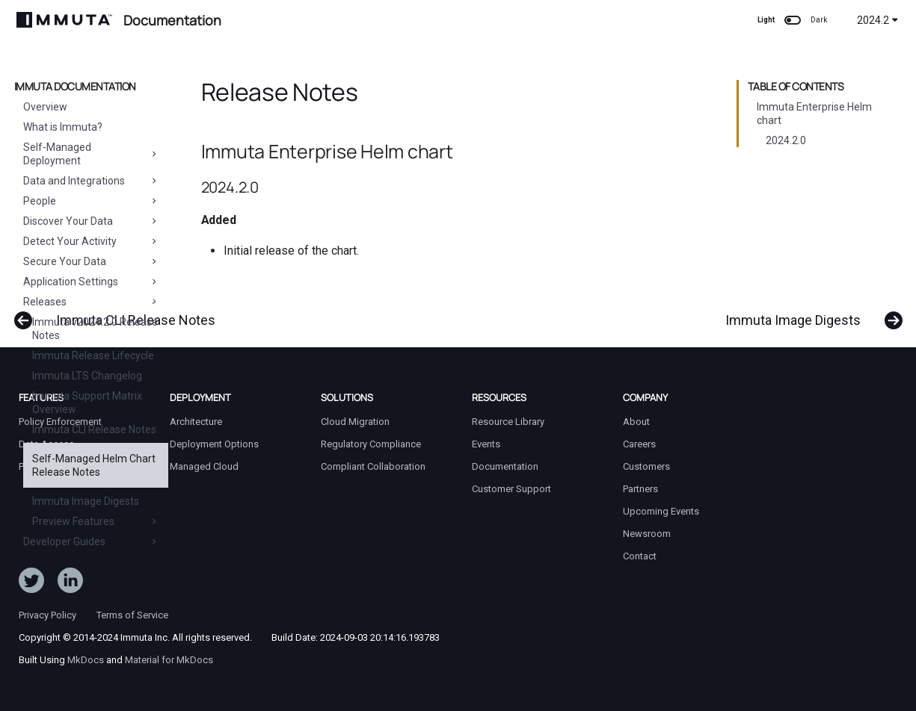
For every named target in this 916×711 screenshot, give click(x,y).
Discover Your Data (91, 221)
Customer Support (511, 488)
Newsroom (647, 533)
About (636, 421)
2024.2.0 (786, 140)
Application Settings (91, 282)
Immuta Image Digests (85, 501)
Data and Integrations (91, 181)
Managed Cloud (204, 466)
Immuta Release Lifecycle (93, 355)
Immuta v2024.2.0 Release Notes (95, 328)
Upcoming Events (661, 511)
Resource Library (508, 421)
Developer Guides (91, 541)
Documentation (505, 466)
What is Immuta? (62, 127)
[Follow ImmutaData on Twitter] (31, 583)
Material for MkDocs (169, 659)
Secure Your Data (91, 261)
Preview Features (95, 521)
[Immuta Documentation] (64, 20)
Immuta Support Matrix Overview (87, 402)
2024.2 (877, 20)
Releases (91, 302)
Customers (646, 466)
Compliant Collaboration (373, 466)
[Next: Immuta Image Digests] (808, 313)
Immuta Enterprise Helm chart (814, 113)
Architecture (196, 421)
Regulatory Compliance (371, 444)
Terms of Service (132, 615)
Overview (45, 107)
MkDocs (85, 659)
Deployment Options (214, 444)
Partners (640, 488)
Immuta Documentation (75, 86)
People (91, 201)
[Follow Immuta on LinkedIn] (70, 583)
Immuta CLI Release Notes (94, 429)
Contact (640, 556)
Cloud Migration (355, 421)
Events (486, 444)
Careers (639, 444)
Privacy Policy (47, 615)
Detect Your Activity (91, 241)
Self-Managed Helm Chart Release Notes (94, 465)
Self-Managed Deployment (91, 154)
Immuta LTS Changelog (87, 376)
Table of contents (796, 86)
